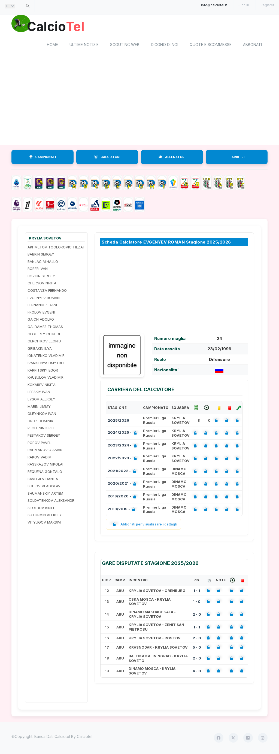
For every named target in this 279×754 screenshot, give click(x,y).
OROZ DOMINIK (40, 421)
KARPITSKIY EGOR (43, 371)
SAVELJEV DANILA (43, 479)
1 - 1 (196, 591)
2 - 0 (197, 615)
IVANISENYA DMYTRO (46, 363)
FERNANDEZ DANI (42, 305)
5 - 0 (197, 648)
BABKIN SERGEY (41, 255)
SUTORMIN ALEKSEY (45, 515)
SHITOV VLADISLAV (44, 486)
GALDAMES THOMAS (45, 327)
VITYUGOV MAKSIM (44, 523)
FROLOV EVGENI (41, 313)
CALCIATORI (107, 157)
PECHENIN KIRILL (41, 429)
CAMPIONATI (42, 157)
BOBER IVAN (38, 269)
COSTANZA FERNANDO (47, 291)
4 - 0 (197, 671)
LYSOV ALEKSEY (41, 399)
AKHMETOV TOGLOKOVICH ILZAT (56, 247)
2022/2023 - (123, 459)
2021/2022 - (123, 472)
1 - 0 (197, 602)
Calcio (57, 26)
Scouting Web (125, 45)
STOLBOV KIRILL (41, 508)
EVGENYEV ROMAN (44, 298)
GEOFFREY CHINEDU (45, 334)
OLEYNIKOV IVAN (42, 414)
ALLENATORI (172, 157)
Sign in (243, 5)
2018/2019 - (122, 510)
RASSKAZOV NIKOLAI (45, 465)
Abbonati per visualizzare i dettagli (143, 525)
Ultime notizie (84, 45)
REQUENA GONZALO (45, 472)
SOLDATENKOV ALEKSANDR (51, 501)
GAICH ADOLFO (41, 320)
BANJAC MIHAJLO (43, 262)
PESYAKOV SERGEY (44, 436)
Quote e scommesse (211, 45)
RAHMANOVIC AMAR (45, 450)
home (52, 45)
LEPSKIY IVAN (39, 392)
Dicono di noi (164, 45)
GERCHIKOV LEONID (44, 342)
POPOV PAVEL (39, 443)
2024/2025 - (123, 434)
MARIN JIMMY (39, 407)
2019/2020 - (123, 497)
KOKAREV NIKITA (42, 385)
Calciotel (84, 737)
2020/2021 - (123, 485)
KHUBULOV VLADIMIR (45, 378)
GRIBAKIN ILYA (40, 349)
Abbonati (252, 45)
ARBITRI (238, 157)
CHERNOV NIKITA (42, 284)
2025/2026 (118, 421)
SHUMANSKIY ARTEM (45, 494)
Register (267, 5)
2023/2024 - (123, 446)
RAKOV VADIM (39, 457)
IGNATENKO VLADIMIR (46, 356)
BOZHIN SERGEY (41, 276)
